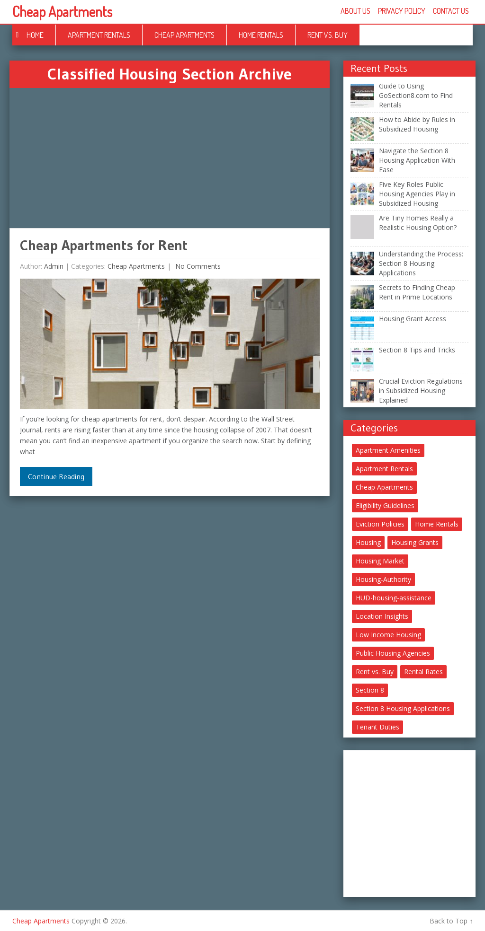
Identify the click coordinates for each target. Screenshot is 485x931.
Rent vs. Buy (327, 35)
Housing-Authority (383, 579)
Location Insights (382, 616)
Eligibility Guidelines (385, 505)
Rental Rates (423, 671)
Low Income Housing (388, 634)
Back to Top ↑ (451, 920)
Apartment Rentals (99, 35)
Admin (53, 266)
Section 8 (370, 689)
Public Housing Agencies (393, 653)
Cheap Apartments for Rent (104, 245)
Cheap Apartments (62, 11)
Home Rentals (261, 35)
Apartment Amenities (388, 450)
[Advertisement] (169, 158)
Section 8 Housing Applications (403, 708)
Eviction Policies (380, 523)
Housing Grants (415, 542)
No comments (197, 266)
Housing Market (380, 560)
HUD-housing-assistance (393, 597)
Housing (368, 542)
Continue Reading (56, 476)
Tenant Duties (377, 726)
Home (35, 35)
